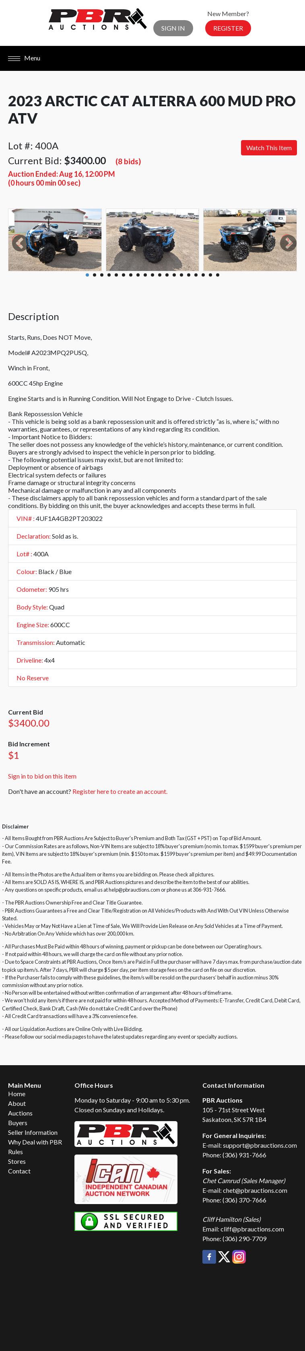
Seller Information (33, 1132)
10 (152, 275)
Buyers (17, 1122)
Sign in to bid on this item (42, 776)
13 (174, 275)
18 (210, 275)
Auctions (20, 1113)
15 (188, 275)
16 (196, 275)
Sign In (173, 28)
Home (16, 1093)
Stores (17, 1161)
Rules (15, 1151)
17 (203, 275)
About (17, 1103)
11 (159, 275)
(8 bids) (128, 161)
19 (217, 275)
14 (181, 275)
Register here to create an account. (119, 791)
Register (228, 28)
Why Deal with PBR (35, 1142)
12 (167, 275)
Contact (19, 1171)
